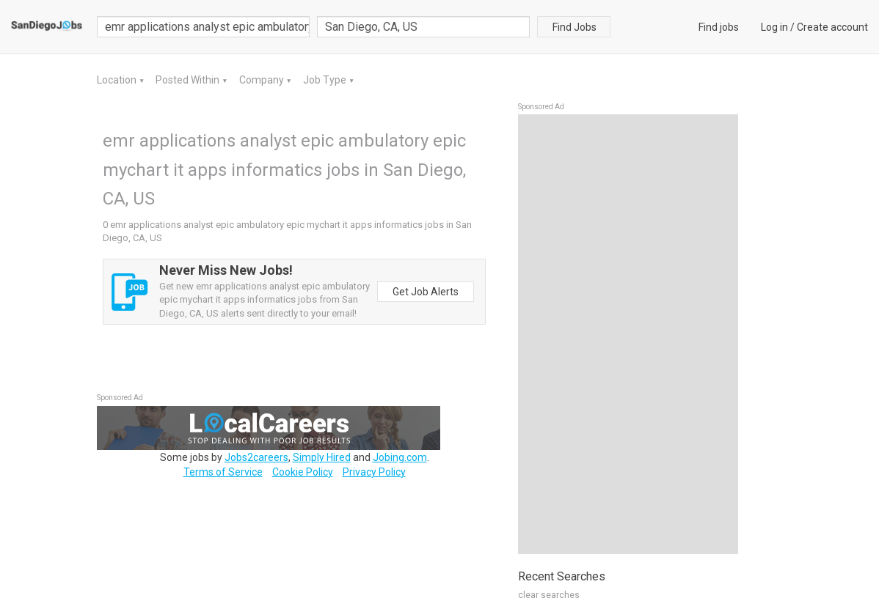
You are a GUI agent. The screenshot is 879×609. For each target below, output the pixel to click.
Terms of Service (223, 472)
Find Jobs (574, 27)
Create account (832, 27)
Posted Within (189, 80)
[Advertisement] (628, 334)
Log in (774, 27)
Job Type (326, 80)
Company (262, 80)
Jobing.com (400, 457)
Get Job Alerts (426, 292)
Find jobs (719, 27)
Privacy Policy (374, 472)
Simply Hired (322, 457)
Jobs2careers (256, 457)
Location (118, 80)
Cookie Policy (302, 472)
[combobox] (423, 26)
